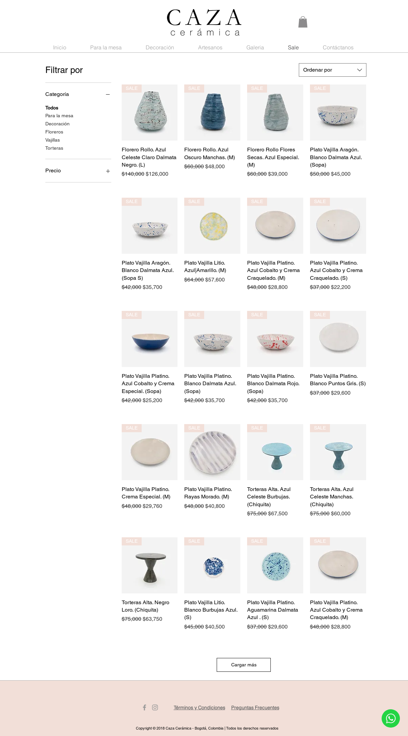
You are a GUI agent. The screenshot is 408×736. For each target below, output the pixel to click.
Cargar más (244, 664)
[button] (303, 21)
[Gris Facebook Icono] (144, 707)
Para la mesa (59, 115)
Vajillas (52, 139)
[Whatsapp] (390, 718)
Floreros (54, 131)
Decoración (57, 123)
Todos (51, 107)
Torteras (54, 147)
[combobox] (332, 70)
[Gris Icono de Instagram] (155, 707)
